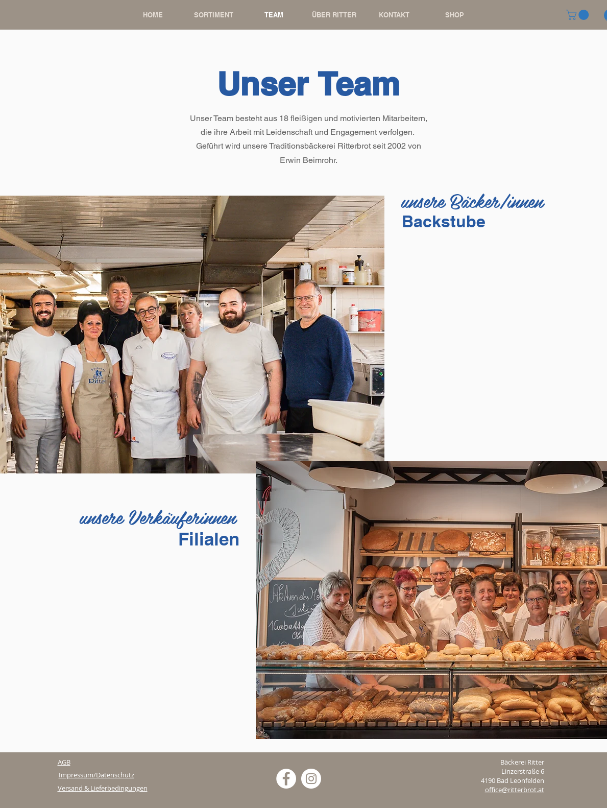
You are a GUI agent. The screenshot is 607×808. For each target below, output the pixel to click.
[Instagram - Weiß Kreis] (311, 779)
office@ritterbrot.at (514, 789)
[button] (578, 15)
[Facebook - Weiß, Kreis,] (286, 779)
